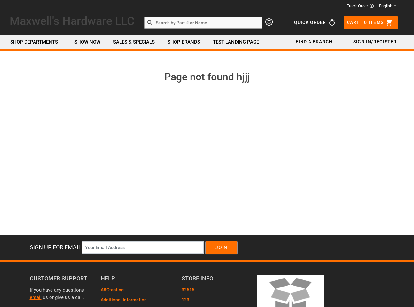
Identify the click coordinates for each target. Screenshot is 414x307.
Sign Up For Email (56, 247)
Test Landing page (236, 42)
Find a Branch (314, 41)
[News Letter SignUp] (143, 247)
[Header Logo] (72, 22)
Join (221, 247)
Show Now (87, 42)
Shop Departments (34, 42)
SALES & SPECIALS (134, 42)
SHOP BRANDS (184, 42)
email (36, 297)
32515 (188, 289)
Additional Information (124, 299)
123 (185, 299)
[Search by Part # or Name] (150, 23)
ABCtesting (112, 289)
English (386, 6)
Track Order (360, 6)
